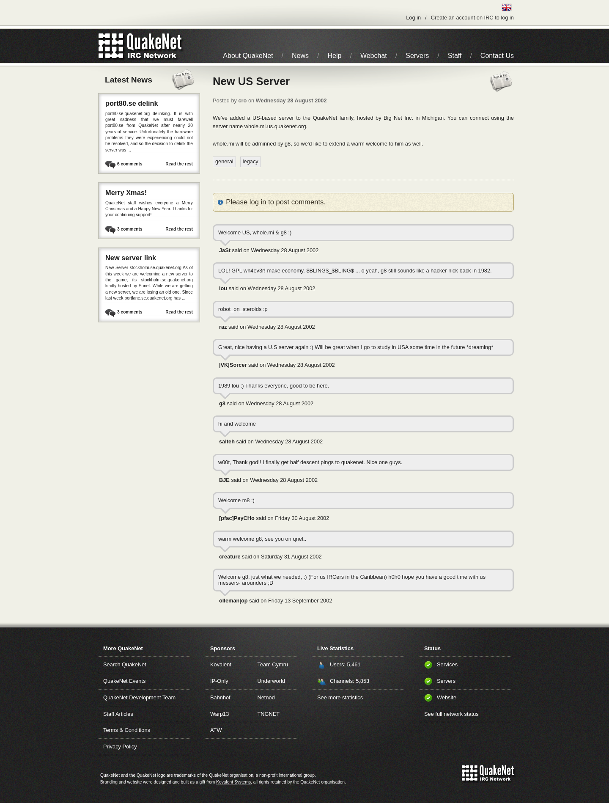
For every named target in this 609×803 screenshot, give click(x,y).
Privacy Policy (120, 746)
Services (447, 664)
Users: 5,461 (345, 664)
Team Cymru (273, 664)
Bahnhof (220, 697)
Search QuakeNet (124, 664)
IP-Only (219, 681)
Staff (455, 55)
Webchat (373, 55)
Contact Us (497, 55)
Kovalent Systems (233, 782)
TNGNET (269, 714)
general (224, 161)
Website (446, 697)
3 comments (130, 229)
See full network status (451, 714)
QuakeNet (111, 46)
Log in (413, 17)
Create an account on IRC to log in (472, 17)
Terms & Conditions (126, 730)
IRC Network (155, 46)
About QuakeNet (248, 55)
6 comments (130, 164)
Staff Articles (118, 714)
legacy (250, 161)
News (300, 55)
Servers (417, 55)
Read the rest (179, 164)
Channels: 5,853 (349, 681)
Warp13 (219, 714)
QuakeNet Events (124, 681)
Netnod (266, 697)
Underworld (271, 681)
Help (335, 55)
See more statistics (340, 697)
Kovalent (220, 664)
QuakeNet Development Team (139, 697)
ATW (216, 730)
